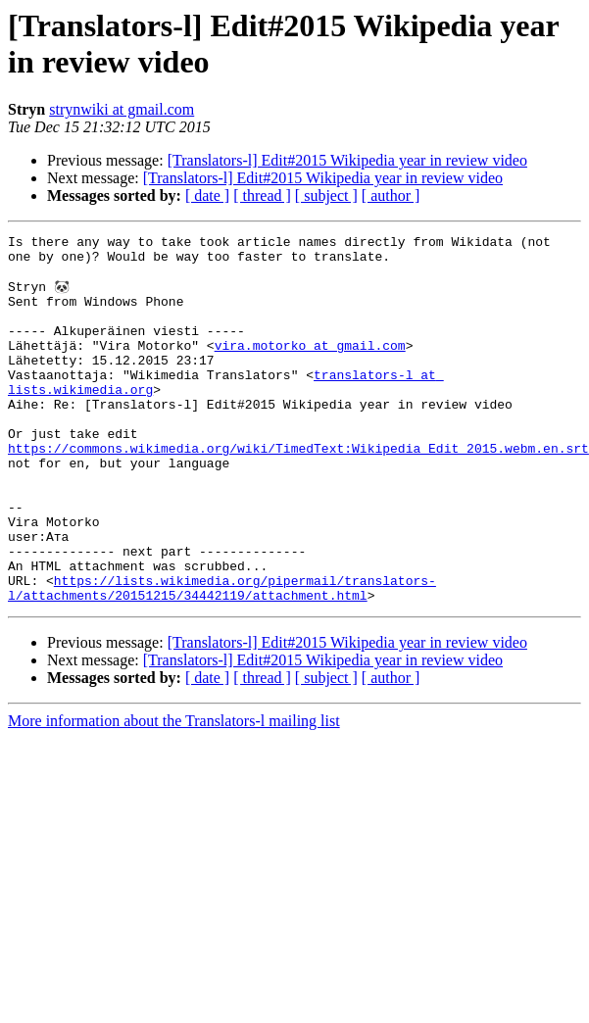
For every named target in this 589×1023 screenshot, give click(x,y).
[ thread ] (262, 195)
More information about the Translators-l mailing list (174, 793)
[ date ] (207, 195)
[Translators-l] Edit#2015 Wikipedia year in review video (347, 160)
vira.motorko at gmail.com (310, 367)
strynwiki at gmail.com (121, 109)
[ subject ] (326, 195)
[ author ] (391, 195)
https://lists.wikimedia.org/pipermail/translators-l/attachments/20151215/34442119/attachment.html (222, 658)
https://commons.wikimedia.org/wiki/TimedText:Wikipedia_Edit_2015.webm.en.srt (298, 491)
